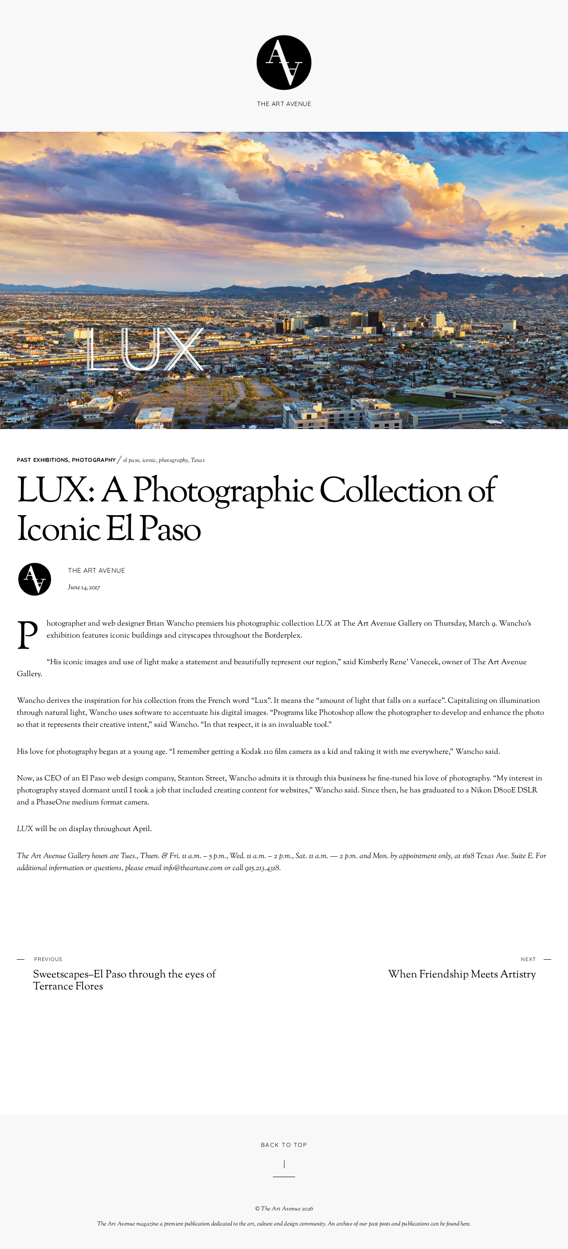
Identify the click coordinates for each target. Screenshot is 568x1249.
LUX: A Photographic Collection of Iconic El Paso (256, 512)
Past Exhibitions (42, 459)
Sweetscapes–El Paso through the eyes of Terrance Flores (131, 973)
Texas (198, 461)
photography (173, 461)
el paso (131, 461)
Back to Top (284, 1144)
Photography (94, 459)
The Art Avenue (96, 570)
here (465, 1224)
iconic (149, 461)
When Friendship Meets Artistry (437, 967)
